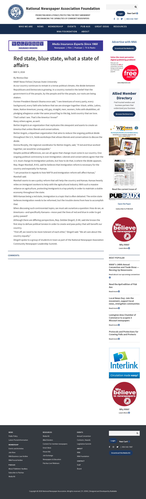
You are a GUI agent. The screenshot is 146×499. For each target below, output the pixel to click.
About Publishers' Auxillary (18, 469)
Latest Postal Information (18, 440)
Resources (120, 26)
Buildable (113, 491)
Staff (79, 465)
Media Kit (12, 476)
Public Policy (13, 436)
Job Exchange (48, 455)
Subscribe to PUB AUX (124, 209)
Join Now (12, 452)
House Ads (47, 452)
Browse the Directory (124, 114)
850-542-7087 (127, 447)
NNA (78, 452)
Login (120, 13)
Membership (55, 26)
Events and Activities (16, 448)
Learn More (124, 248)
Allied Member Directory (124, 95)
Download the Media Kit (124, 48)
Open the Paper (124, 204)
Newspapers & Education (52, 459)
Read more (114, 291)
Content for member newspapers (55, 444)
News (40, 26)
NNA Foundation (67, 31)
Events (72, 26)
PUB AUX (85, 26)
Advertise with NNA (124, 42)
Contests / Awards (83, 440)
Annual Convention (84, 436)
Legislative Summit (84, 444)
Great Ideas (102, 26)
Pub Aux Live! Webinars (51, 463)
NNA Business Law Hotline (18, 456)
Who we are (26, 26)
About (85, 31)
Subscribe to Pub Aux (16, 473)
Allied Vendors (48, 440)
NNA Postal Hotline (16, 460)
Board (79, 469)
